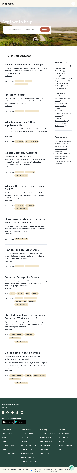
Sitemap (47, 469)
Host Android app (46, 453)
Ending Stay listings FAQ (62, 154)
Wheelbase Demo (47, 437)
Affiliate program (46, 441)
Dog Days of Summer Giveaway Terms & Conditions (61, 148)
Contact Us (63, 441)
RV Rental (35, 293)
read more (8, 76)
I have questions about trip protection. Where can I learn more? (26, 220)
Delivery (24, 441)
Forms (57, 96)
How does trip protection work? (22, 249)
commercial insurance (16, 334)
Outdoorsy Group (8, 453)
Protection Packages (16, 94)
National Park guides (28, 445)
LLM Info (62, 449)
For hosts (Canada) (21, 301)
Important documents (62, 113)
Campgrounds (59, 68)
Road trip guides (27, 453)
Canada (12, 293)
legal (27, 293)
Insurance (20, 293)
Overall (28, 81)
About (4, 437)
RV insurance (45, 445)
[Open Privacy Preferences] (36, 470)
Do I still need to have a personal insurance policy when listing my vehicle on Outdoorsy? (22, 356)
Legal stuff (32, 301)
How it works (64, 433)
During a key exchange (62, 78)
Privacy (25, 469)
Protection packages (21, 84)
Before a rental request (62, 66)
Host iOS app (45, 449)
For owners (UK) (60, 91)
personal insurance (39, 375)
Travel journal (7, 449)
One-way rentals (27, 449)
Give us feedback (65, 445)
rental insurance (15, 337)
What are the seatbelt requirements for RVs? (24, 187)
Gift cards (24, 437)
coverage (28, 375)
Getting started (59, 103)
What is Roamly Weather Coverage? (24, 64)
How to (57, 111)
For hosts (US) (19, 111)
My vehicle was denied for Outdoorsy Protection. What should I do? (25, 316)
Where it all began (8, 433)
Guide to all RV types (28, 461)
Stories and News (8, 445)
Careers (4, 441)
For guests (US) (19, 81)
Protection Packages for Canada (22, 277)
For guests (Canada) (30, 298)
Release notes (59, 123)
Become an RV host (47, 433)
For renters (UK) (60, 93)
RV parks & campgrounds (30, 457)
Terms (19, 469)
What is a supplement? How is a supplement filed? (22, 123)
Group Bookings (27, 433)
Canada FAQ (19, 298)
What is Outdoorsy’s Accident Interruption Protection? (21, 154)
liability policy (30, 334)
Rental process (59, 126)
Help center (63, 437)
